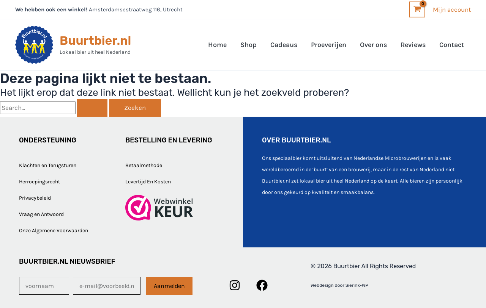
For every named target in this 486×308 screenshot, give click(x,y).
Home (217, 45)
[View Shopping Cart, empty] (417, 9)
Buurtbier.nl (95, 40)
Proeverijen (328, 45)
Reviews (413, 45)
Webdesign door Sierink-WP (339, 285)
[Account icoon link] (452, 9)
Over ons (373, 45)
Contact (451, 45)
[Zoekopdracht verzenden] (92, 108)
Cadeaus (283, 45)
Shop (248, 45)
